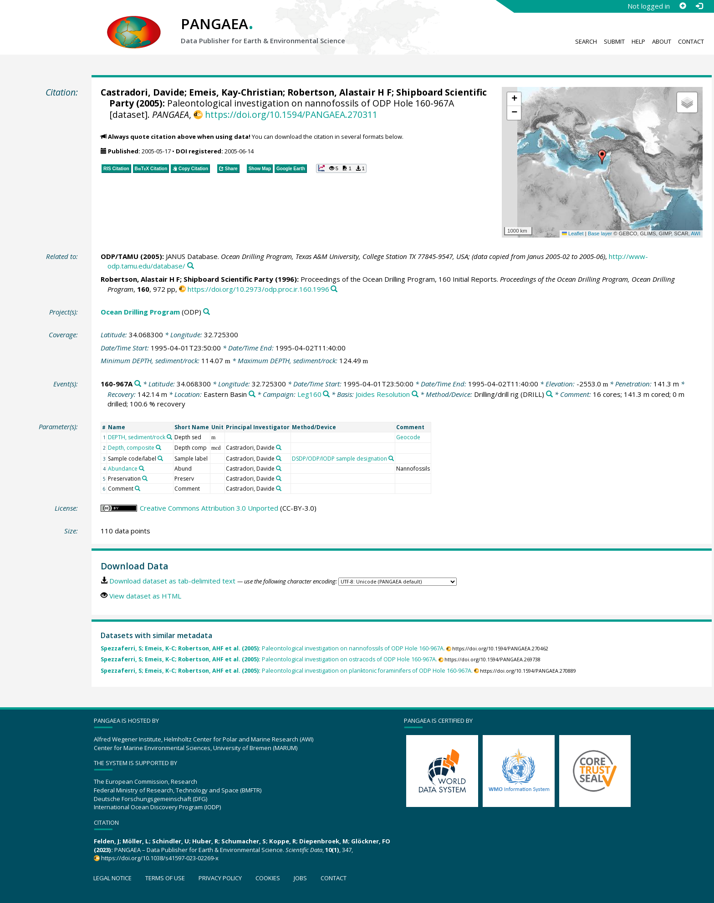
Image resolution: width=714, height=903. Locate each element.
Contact (691, 41)
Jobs (300, 878)
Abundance (123, 468)
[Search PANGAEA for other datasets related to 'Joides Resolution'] (415, 394)
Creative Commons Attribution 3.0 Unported (209, 507)
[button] (602, 157)
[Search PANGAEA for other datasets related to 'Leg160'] (326, 394)
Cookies (267, 878)
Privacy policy (220, 878)
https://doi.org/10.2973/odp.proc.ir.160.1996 (258, 289)
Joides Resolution (383, 394)
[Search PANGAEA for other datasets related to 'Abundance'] (141, 468)
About (661, 41)
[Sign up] (682, 5)
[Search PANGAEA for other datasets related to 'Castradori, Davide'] (278, 447)
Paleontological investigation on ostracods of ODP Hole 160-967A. (269, 659)
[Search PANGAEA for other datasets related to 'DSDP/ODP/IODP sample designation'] (391, 458)
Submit (614, 41)
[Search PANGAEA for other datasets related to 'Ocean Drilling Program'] (206, 312)
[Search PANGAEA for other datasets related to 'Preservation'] (145, 478)
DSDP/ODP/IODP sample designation (339, 458)
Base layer (600, 233)
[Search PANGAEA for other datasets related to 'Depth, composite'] (158, 447)
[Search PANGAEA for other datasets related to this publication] (190, 266)
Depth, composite (131, 448)
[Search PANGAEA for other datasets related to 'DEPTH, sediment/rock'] (169, 437)
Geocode (408, 437)
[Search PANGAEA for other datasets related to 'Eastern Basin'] (252, 394)
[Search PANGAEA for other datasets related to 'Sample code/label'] (160, 458)
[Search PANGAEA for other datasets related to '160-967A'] (137, 383)
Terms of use (165, 878)
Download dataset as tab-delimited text (172, 580)
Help (638, 41)
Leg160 (309, 394)
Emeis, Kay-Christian (236, 92)
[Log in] (699, 5)
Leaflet (573, 233)
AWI (695, 233)
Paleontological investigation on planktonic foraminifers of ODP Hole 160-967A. (287, 671)
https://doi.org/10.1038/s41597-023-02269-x (160, 858)
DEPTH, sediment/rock (136, 437)
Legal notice (112, 878)
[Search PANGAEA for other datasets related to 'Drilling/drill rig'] (549, 394)
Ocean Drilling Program (140, 311)
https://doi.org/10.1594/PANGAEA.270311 (291, 114)
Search (586, 41)
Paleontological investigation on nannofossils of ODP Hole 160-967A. (273, 648)
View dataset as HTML (145, 595)
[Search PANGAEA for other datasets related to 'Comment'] (137, 488)
